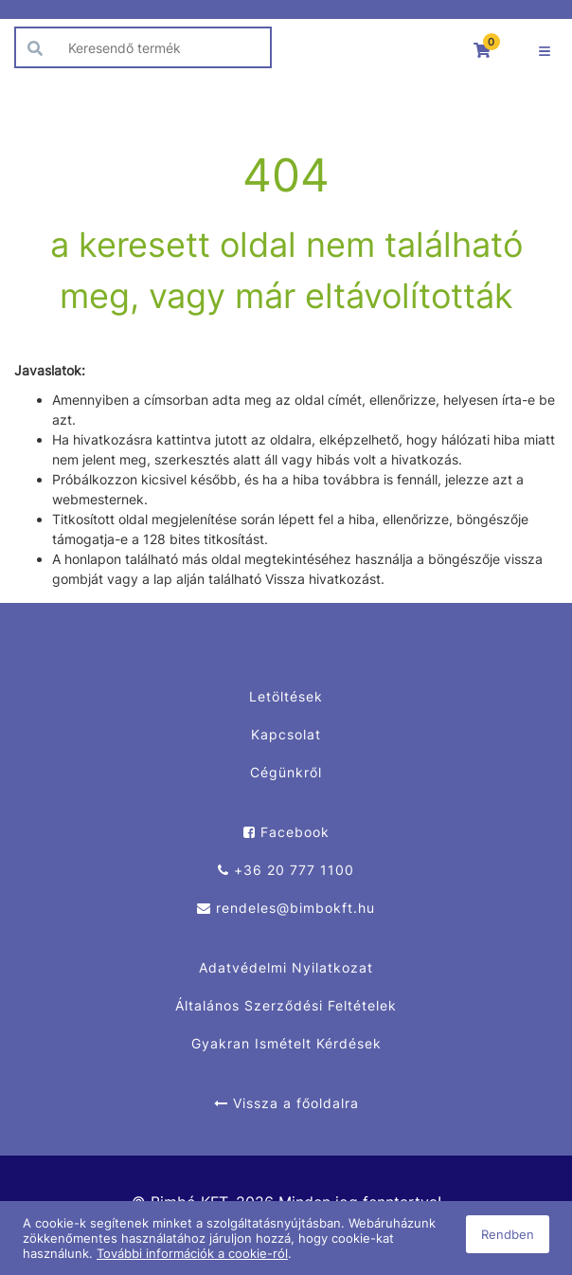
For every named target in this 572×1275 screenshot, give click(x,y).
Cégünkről (286, 772)
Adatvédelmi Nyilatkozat (286, 967)
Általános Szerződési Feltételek (286, 1005)
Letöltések (286, 696)
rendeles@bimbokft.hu (286, 908)
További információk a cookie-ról (192, 1253)
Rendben (507, 1234)
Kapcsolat (286, 734)
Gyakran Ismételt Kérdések (286, 1043)
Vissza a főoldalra (286, 1103)
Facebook (286, 832)
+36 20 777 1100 (286, 870)
